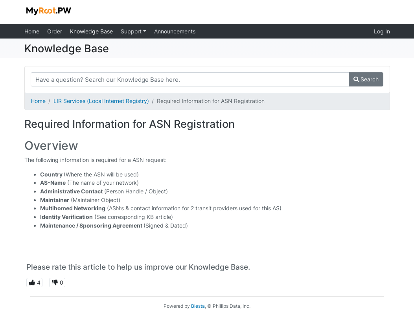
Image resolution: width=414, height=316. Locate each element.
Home (31, 31)
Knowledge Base (91, 31)
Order (54, 31)
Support (132, 31)
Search (366, 79)
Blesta (198, 306)
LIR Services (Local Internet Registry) (101, 100)
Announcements (174, 31)
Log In (382, 31)
